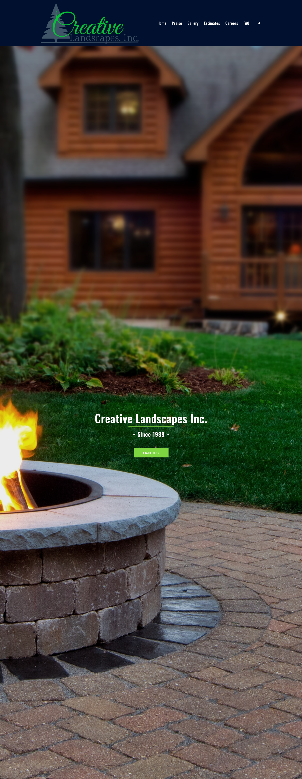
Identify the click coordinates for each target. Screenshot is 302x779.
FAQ (246, 23)
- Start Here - (151, 453)
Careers (231, 23)
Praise (177, 23)
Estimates (212, 23)
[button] (259, 23)
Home (162, 23)
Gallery (193, 23)
